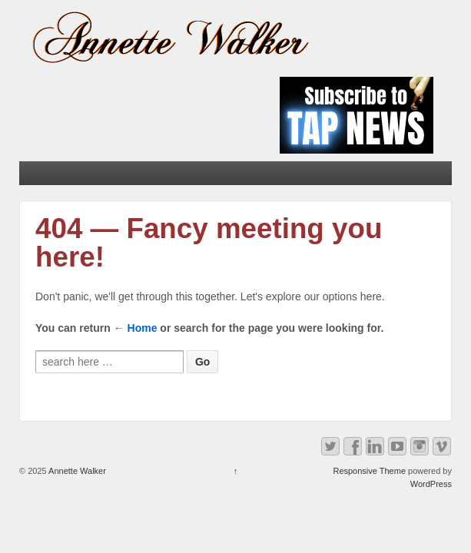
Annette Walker (76, 470)
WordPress (431, 483)
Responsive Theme (369, 470)
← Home (136, 328)
